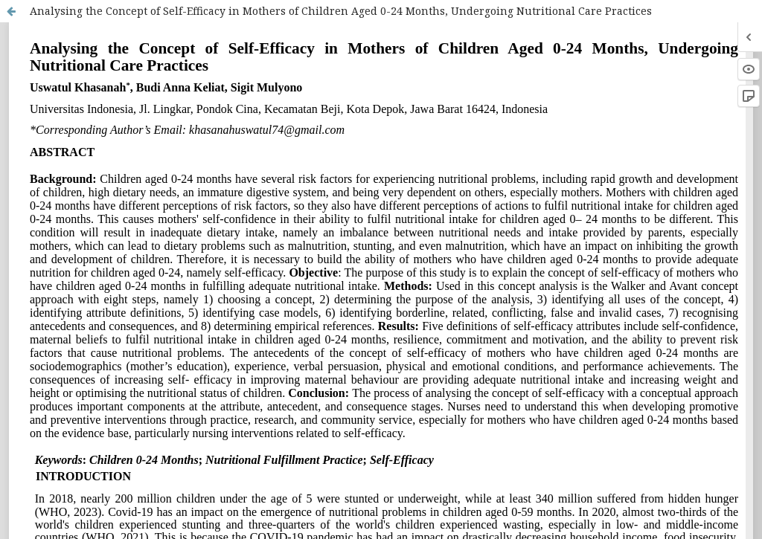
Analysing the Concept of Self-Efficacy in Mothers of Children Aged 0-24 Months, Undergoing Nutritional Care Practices (341, 11)
